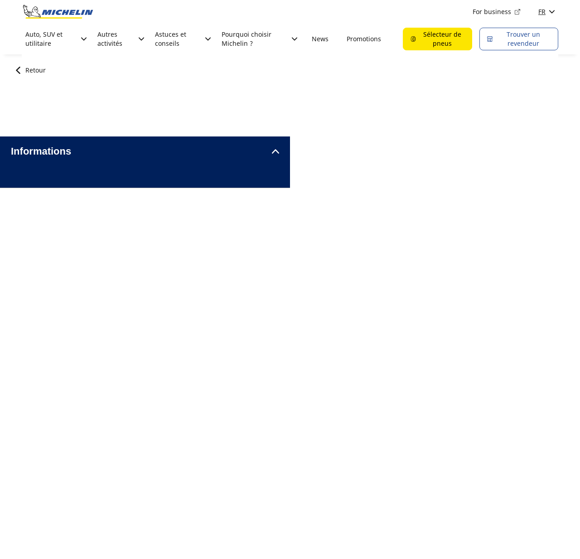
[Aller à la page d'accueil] (58, 12)
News (320, 38)
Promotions (364, 38)
